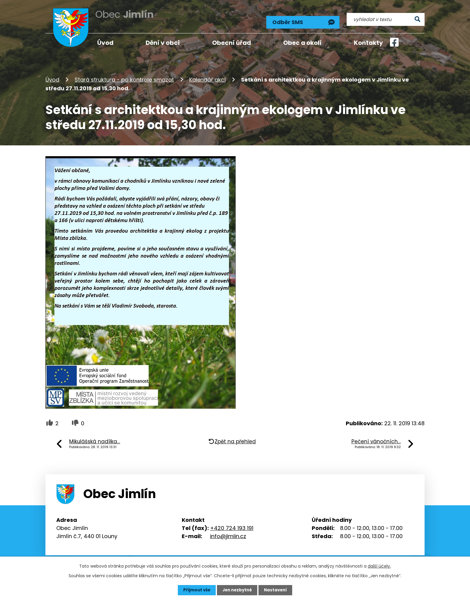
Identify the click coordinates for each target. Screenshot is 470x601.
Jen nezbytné (237, 590)
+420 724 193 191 (231, 524)
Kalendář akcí (207, 76)
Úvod (52, 76)
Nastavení (277, 590)
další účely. (379, 566)
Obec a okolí (302, 43)
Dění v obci (163, 43)
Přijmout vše (195, 590)
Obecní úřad (231, 43)
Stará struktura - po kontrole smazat (124, 76)
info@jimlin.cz (228, 532)
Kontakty (368, 43)
